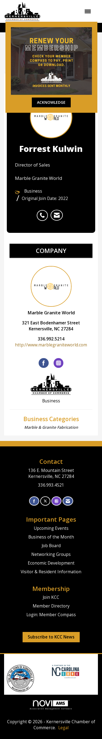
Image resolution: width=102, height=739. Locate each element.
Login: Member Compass (51, 615)
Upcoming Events (51, 528)
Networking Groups (51, 554)
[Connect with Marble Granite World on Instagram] (58, 363)
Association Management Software (51, 705)
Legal (63, 728)
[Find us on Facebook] (34, 501)
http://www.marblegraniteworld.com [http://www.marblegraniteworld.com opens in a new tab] (51, 345)
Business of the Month (51, 537)
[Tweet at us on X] (45, 501)
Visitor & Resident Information (51, 572)
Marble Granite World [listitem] (51, 291)
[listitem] (44, 212)
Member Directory (51, 606)
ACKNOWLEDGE (51, 102)
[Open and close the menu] (68, 11)
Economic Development (51, 563)
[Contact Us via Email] (68, 501)
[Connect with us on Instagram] (56, 501)
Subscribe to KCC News (51, 637)
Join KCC (51, 597)
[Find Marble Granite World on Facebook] (43, 363)
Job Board (51, 546)
